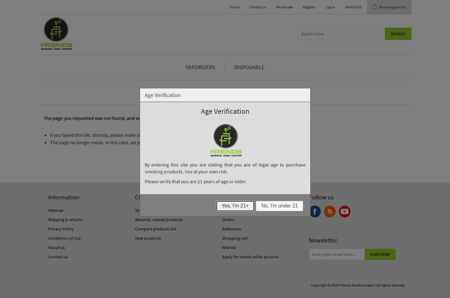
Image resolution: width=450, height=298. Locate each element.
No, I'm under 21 (279, 205)
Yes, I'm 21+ (235, 205)
